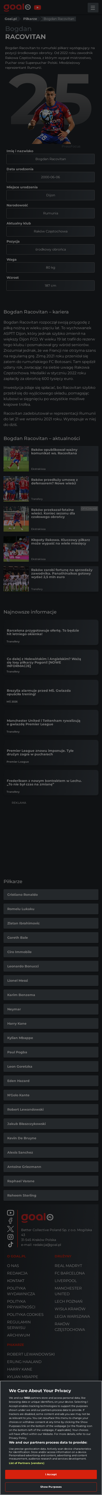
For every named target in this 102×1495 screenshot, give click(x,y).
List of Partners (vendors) (26, 1463)
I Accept (51, 1474)
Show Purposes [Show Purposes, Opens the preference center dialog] (51, 1486)
